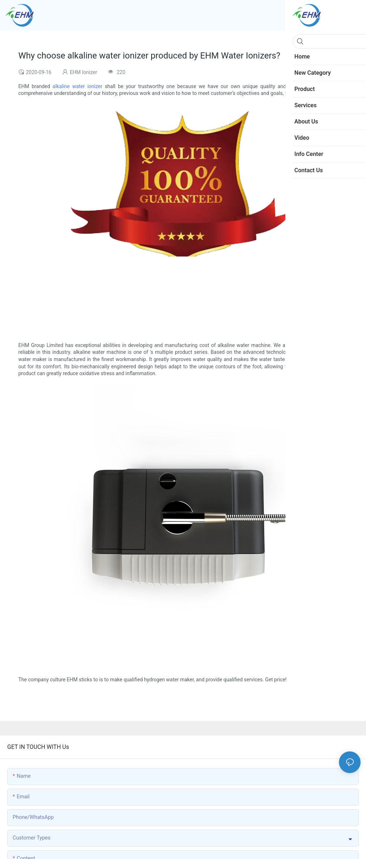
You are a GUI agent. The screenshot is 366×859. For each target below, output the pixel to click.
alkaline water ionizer (78, 86)
